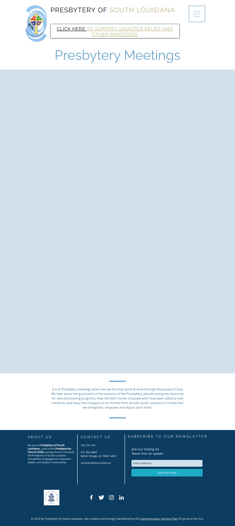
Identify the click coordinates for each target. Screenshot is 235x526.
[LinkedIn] (121, 497)
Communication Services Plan (159, 518)
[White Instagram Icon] (111, 497)
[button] (197, 14)
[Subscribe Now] (167, 472)
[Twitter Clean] (101, 497)
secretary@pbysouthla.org (96, 463)
